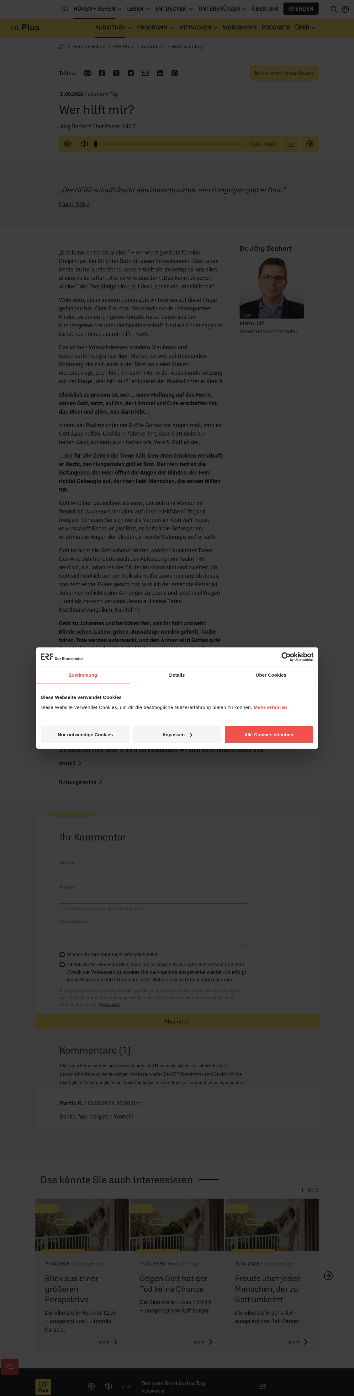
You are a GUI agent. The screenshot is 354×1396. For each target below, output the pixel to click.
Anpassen (177, 734)
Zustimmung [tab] (83, 675)
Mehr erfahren (270, 707)
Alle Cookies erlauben (268, 734)
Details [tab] (177, 675)
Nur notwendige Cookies (85, 734)
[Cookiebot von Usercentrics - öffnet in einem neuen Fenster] (286, 657)
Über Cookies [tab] (271, 675)
